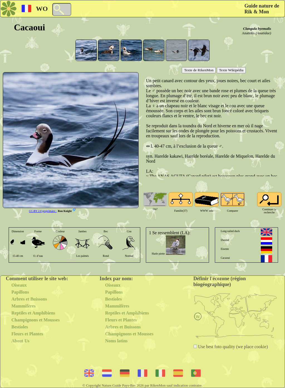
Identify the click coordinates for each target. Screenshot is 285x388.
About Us (20, 340)
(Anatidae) (263, 33)
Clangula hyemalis (257, 28)
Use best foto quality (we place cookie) (232, 346)
